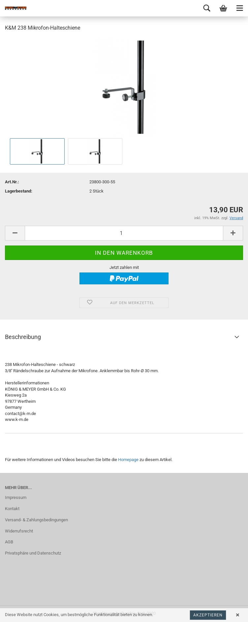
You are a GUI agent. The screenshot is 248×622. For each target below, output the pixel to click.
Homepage (128, 459)
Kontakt (12, 508)
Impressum (15, 497)
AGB (9, 541)
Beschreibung (23, 336)
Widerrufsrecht (19, 531)
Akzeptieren (208, 615)
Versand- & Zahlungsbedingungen (36, 519)
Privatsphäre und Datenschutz (33, 553)
